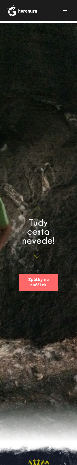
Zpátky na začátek (38, 282)
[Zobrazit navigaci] (65, 10)
